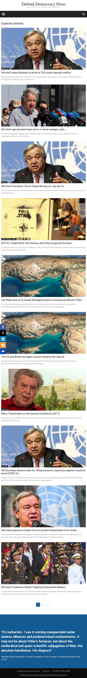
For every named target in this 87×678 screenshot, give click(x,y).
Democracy (5, 409)
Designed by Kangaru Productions (28, 671)
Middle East (5, 68)
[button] (83, 14)
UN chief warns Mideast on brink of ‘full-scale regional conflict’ (36, 72)
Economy (4, 466)
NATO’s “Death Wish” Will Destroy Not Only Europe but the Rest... (37, 243)
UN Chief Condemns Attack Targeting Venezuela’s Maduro (33, 587)
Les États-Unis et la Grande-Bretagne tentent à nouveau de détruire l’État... (42, 300)
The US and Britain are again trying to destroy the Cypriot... (33, 356)
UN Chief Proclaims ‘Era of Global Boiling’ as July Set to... (33, 186)
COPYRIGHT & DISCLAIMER (61, 671)
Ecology (4, 182)
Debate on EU (6, 296)
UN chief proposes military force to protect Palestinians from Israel (38, 530)
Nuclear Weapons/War (9, 239)
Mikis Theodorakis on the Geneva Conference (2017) (30, 413)
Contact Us (46, 671)
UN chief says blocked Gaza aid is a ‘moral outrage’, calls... (33, 129)
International (6, 583)
